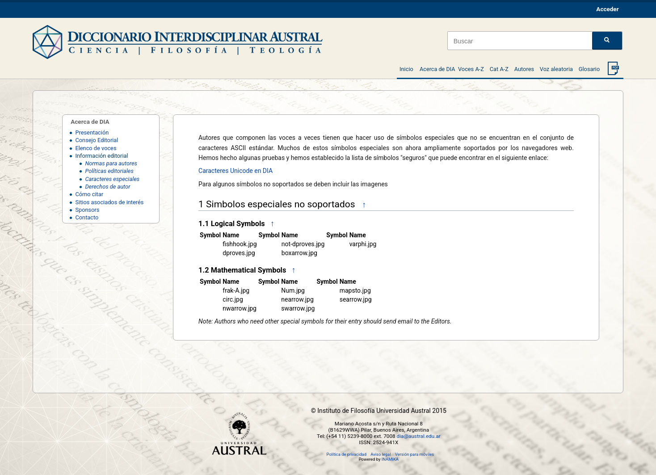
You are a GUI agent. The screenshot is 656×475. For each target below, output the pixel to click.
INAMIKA (390, 459)
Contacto (86, 217)
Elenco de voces (95, 148)
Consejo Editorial (96, 140)
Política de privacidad (346, 454)
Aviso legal (380, 454)
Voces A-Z (471, 69)
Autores (524, 69)
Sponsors (87, 209)
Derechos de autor (107, 186)
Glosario (589, 69)
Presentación (92, 132)
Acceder (607, 9)
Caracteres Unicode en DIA (235, 170)
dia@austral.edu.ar (419, 436)
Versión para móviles (414, 454)
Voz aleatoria (556, 69)
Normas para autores (111, 163)
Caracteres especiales (112, 179)
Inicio (406, 69)
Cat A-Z (499, 69)
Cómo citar (89, 194)
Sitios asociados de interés (109, 202)
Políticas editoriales (109, 171)
